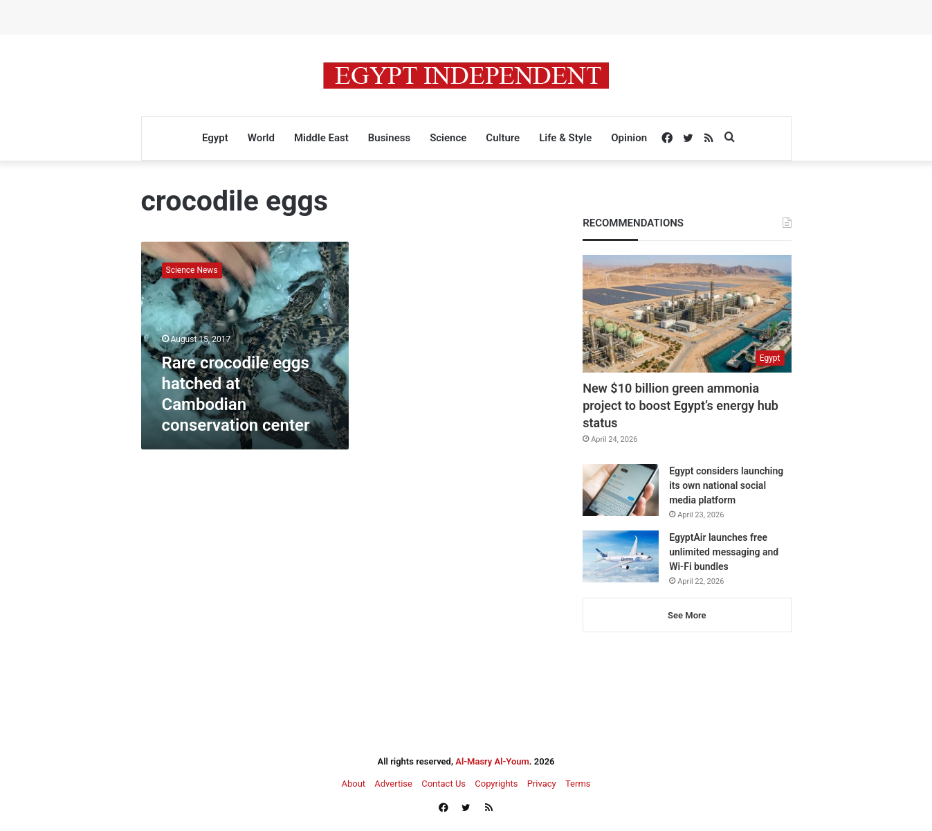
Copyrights (496, 783)
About (353, 783)
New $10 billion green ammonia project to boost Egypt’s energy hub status (680, 405)
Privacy (541, 783)
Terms (578, 783)
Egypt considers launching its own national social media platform (726, 485)
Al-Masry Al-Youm (492, 761)
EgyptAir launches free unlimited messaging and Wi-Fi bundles (723, 552)
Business (389, 138)
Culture (503, 138)
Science (448, 138)
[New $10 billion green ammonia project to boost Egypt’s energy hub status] (687, 314)
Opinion (629, 138)
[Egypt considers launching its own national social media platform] (621, 490)
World (261, 138)
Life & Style (565, 138)
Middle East (321, 138)
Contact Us (443, 783)
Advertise (393, 783)
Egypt (215, 138)
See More (687, 615)
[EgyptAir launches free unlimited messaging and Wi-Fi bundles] (621, 556)
